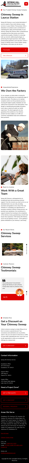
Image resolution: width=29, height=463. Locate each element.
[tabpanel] (12, 249)
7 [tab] (26, 253)
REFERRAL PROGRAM (14, 407)
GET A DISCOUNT (14, 400)
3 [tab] (26, 247)
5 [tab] (26, 250)
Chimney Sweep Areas (7, 437)
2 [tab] (26, 293)
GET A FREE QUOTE (14, 393)
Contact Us (4, 447)
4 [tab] (26, 249)
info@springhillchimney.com (8, 453)
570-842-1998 (8, 445)
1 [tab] (26, 244)
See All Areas (5, 433)
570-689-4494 (18, 445)
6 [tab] (26, 252)
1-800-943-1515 (11, 443)
